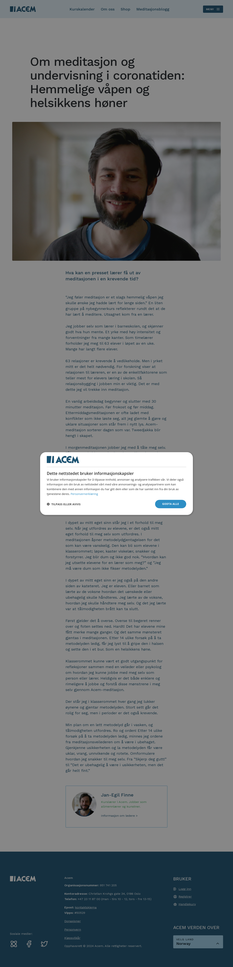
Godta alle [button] (170, 504)
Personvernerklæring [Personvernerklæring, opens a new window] (85, 493)
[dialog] (116, 483)
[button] (64, 504)
